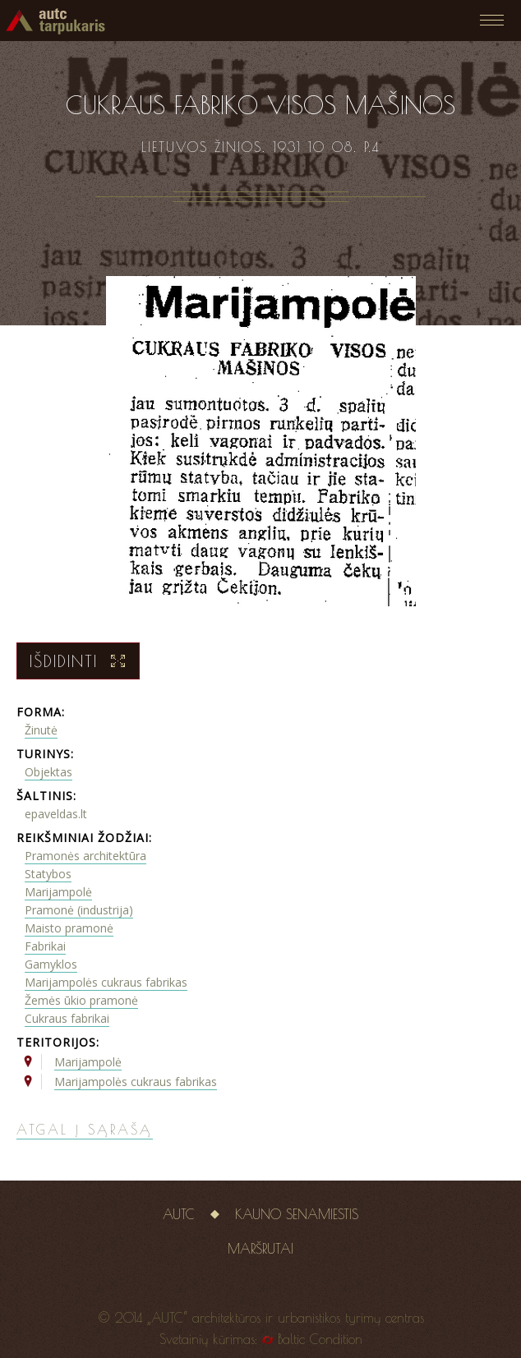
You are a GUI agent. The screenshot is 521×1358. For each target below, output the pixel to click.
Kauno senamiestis (296, 1214)
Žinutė (41, 730)
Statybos (48, 874)
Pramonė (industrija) (79, 910)
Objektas (48, 772)
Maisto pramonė (69, 928)
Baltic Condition (320, 1339)
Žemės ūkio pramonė (81, 1000)
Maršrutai (260, 1248)
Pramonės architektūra (85, 855)
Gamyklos (51, 964)
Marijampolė (58, 892)
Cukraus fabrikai (67, 1018)
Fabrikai (45, 946)
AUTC (179, 1214)
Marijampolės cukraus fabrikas (106, 982)
